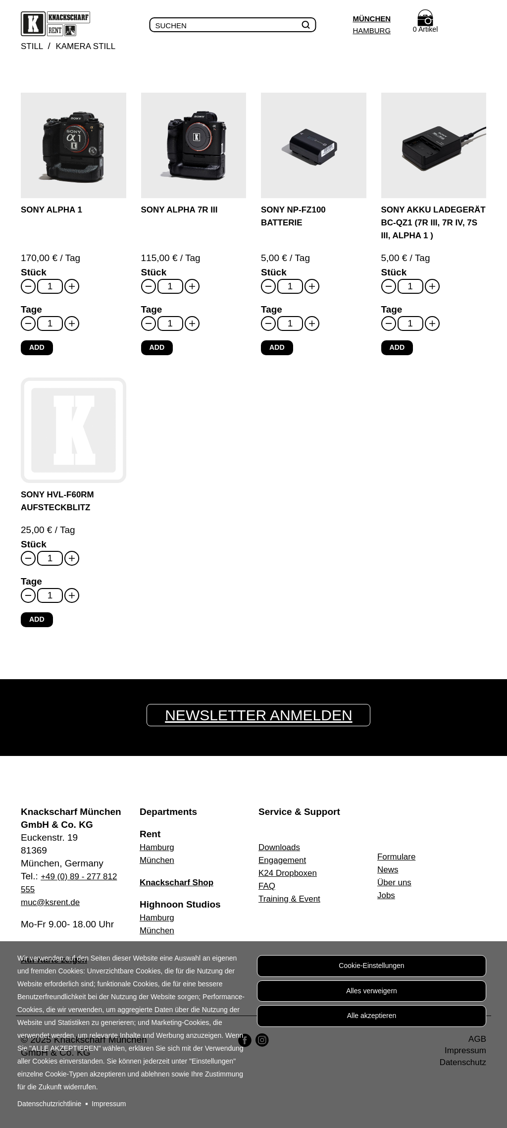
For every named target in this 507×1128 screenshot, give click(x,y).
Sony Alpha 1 (55, 210)
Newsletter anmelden (261, 723)
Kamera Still (91, 47)
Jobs (387, 903)
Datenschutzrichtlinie (49, 1104)
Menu (475, 25)
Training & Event (293, 907)
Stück (34, 286)
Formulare (398, 864)
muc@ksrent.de (54, 910)
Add (37, 361)
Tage (31, 323)
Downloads (281, 855)
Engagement (285, 868)
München (370, 18)
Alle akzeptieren (372, 1021)
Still (33, 47)
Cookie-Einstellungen (371, 967)
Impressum (109, 1104)
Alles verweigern (371, 994)
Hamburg (370, 30)
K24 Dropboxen (291, 881)
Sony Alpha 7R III (184, 210)
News (389, 877)
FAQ (267, 894)
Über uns (396, 890)
